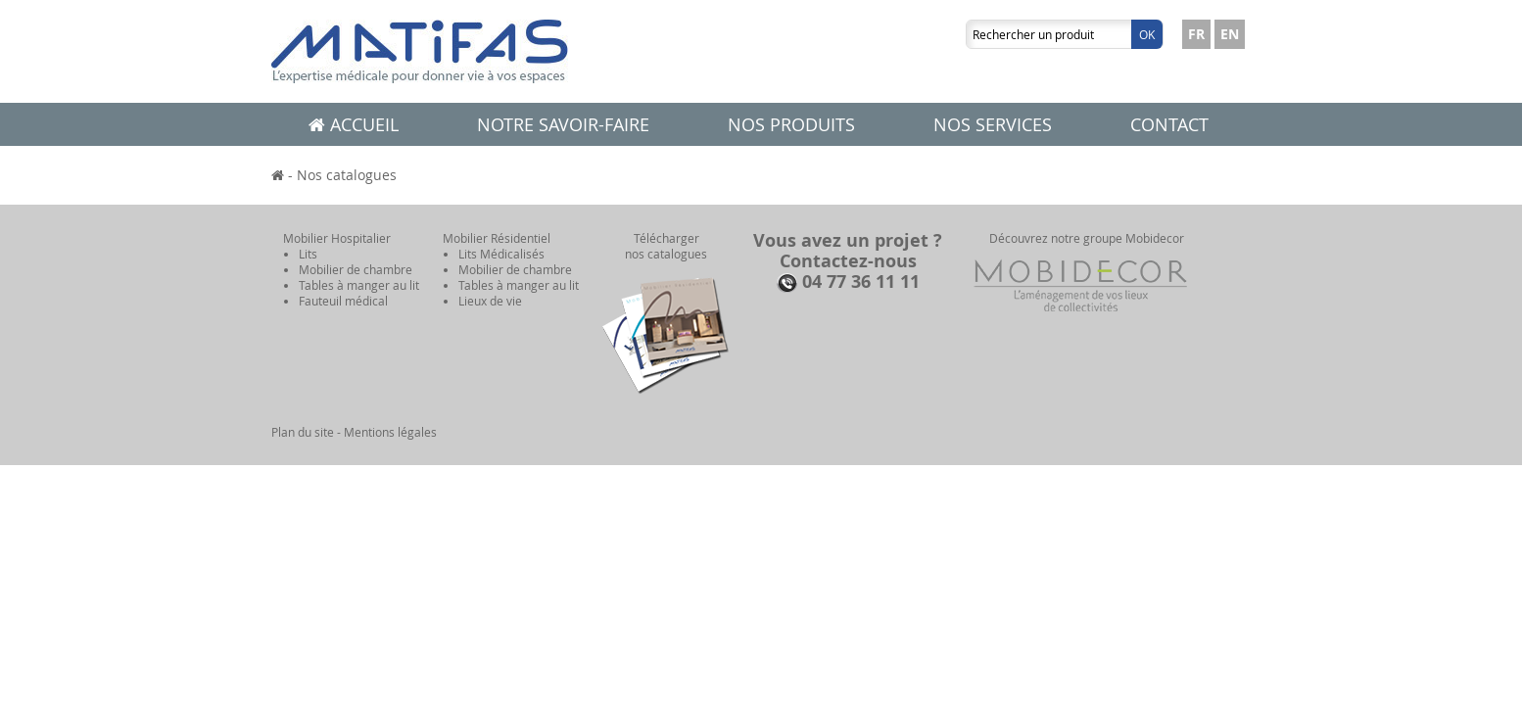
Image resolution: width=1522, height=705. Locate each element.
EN (1229, 33)
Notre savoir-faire (563, 124)
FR (1196, 33)
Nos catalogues (347, 174)
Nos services (992, 124)
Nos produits (791, 124)
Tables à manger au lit (359, 285)
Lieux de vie (490, 300)
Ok (1147, 34)
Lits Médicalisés (501, 253)
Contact (1169, 124)
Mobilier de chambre (355, 269)
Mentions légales (390, 432)
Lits (308, 253)
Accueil (354, 124)
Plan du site (302, 432)
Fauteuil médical (343, 300)
